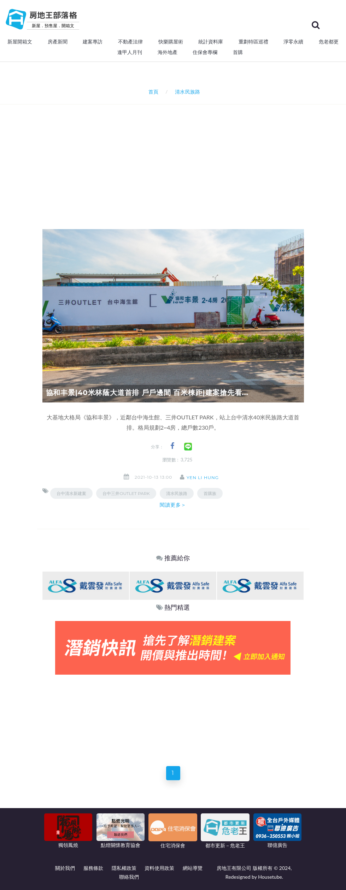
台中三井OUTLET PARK (125, 493)
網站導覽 (193, 868)
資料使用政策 (159, 868)
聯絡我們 (129, 877)
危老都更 (329, 41)
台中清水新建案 (71, 493)
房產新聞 (58, 41)
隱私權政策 (124, 868)
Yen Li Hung (205, 477)
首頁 (152, 92)
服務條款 (93, 868)
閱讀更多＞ (173, 505)
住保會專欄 (205, 52)
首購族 (210, 493)
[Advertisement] (194, 157)
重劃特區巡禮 (253, 41)
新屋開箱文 (19, 41)
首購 (238, 52)
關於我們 (65, 868)
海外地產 (167, 52)
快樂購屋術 (170, 41)
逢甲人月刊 (129, 52)
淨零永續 (293, 41)
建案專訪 (92, 41)
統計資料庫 (210, 41)
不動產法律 (130, 41)
